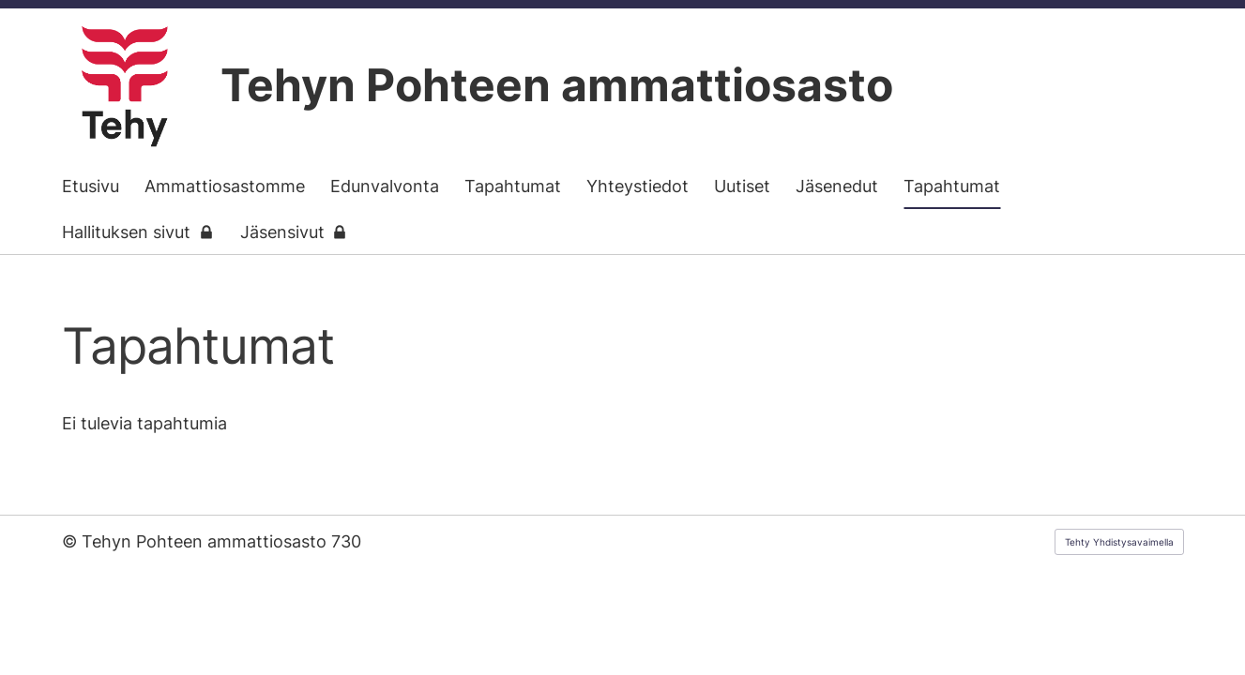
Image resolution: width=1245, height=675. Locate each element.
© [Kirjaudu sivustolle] (72, 541)
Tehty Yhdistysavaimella (1119, 542)
